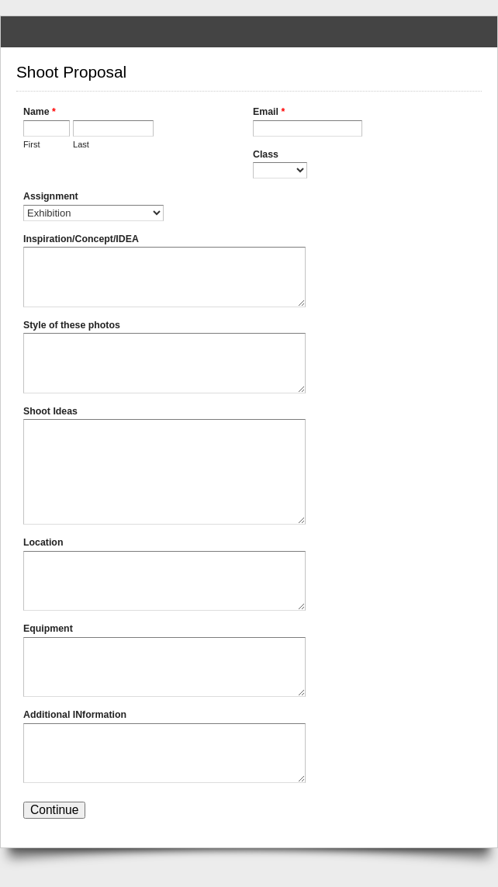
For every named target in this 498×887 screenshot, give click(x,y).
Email (269, 113)
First (31, 144)
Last (81, 144)
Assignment (50, 196)
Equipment (48, 628)
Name (39, 113)
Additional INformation (74, 714)
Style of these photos (71, 325)
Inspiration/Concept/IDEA (81, 239)
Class (265, 154)
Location (43, 542)
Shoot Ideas (50, 411)
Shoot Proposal (249, 31)
